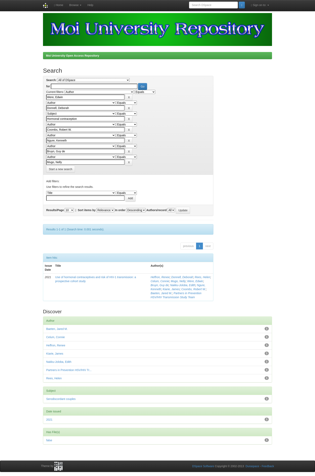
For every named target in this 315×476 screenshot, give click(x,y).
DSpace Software (203, 466)
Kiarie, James (171, 289)
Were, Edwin (195, 281)
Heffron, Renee (160, 277)
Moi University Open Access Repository (72, 55)
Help (90, 5)
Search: (51, 80)
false (49, 440)
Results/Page (55, 210)
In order (120, 210)
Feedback (268, 466)
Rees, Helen (202, 277)
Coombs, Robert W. (193, 289)
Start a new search (60, 169)
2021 (49, 419)
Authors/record (156, 210)
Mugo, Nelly (178, 281)
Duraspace (252, 466)
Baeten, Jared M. (161, 293)
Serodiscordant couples (61, 399)
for (48, 86)
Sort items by (87, 210)
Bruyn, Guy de (160, 285)
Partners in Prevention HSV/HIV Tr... (69, 370)
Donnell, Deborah (182, 277)
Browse (75, 5)
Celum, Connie (160, 281)
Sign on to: (260, 5)
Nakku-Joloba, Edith (182, 285)
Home (58, 5)
